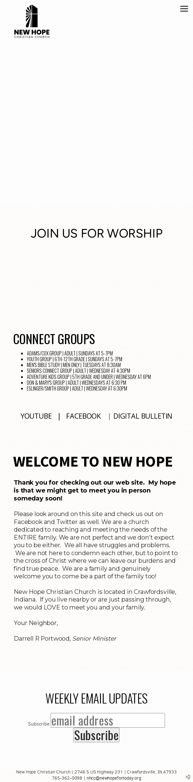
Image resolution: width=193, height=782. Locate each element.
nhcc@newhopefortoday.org (114, 778)
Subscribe (38, 724)
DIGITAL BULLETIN (142, 416)
